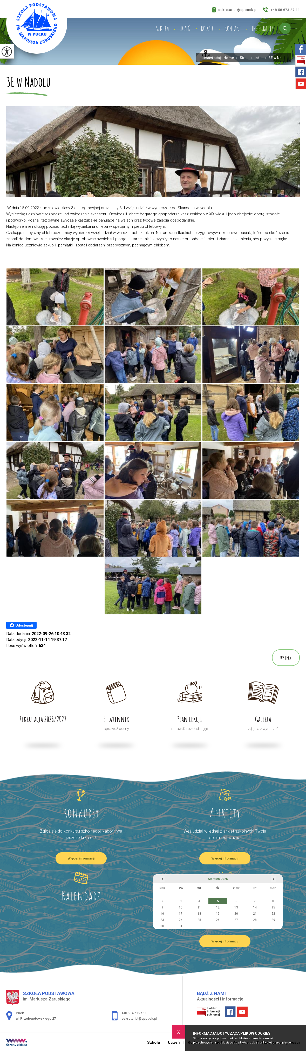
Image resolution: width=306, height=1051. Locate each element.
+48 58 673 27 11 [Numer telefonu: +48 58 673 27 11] (133, 1013)
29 (273, 920)
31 (180, 926)
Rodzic (207, 28)
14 (255, 907)
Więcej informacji (81, 858)
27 (236, 920)
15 (273, 907)
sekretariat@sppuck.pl (235, 9)
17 (180, 913)
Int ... (256, 58)
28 (255, 920)
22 (273, 913)
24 (180, 920)
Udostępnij (21, 625)
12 (218, 907)
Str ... (241, 58)
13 (236, 907)
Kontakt (233, 28)
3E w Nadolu (28, 82)
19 (218, 913)
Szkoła (162, 28)
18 (199, 913)
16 (162, 913)
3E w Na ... (274, 58)
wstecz (285, 658)
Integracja (262, 28)
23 (162, 920)
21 (255, 913)
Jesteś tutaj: (212, 58)
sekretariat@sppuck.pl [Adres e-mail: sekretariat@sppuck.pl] (139, 1018)
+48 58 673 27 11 (281, 9)
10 (180, 907)
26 (218, 920)
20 (236, 913)
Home (228, 58)
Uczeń (185, 28)
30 (162, 926)
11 (199, 907)
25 (199, 920)
